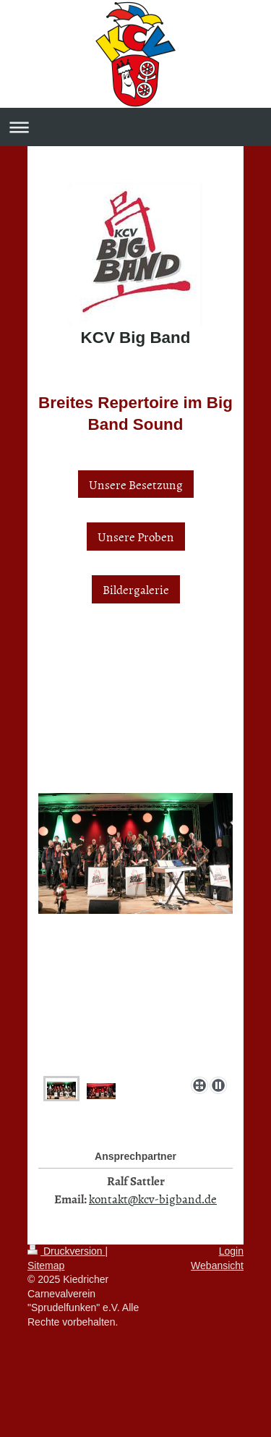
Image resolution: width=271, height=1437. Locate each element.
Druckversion (66, 1251)
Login (231, 1251)
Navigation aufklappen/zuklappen (135, 127)
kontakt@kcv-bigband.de (153, 1198)
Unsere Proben (136, 536)
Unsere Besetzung (136, 484)
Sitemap (45, 1265)
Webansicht (217, 1265)
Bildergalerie (136, 589)
